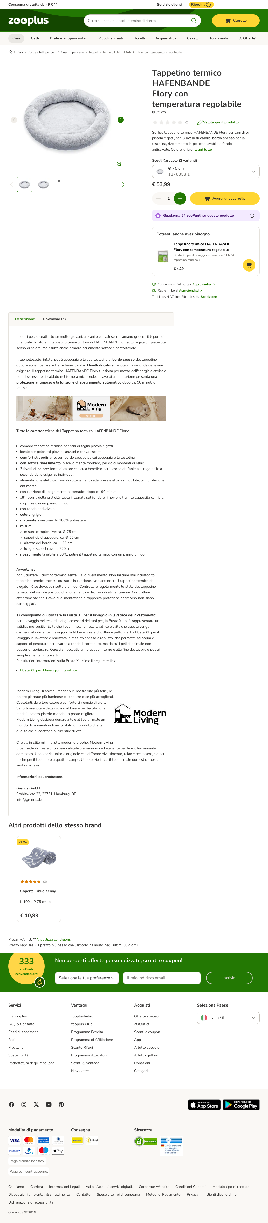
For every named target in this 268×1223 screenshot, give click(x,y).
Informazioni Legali (64, 1186)
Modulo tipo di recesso (230, 1186)
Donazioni (142, 1063)
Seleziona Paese (212, 1005)
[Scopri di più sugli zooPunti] (252, 215)
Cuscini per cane (72, 52)
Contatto (83, 1194)
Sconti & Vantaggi (85, 1063)
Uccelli (139, 38)
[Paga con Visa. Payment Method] (14, 1141)
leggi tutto (203, 149)
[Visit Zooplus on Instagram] (24, 1104)
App (137, 1039)
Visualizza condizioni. (54, 939)
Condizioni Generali (190, 1186)
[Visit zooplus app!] (204, 1109)
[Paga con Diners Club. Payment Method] (58, 1141)
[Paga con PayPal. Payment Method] (29, 1152)
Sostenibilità (18, 1055)
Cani (16, 38)
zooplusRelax (82, 1016)
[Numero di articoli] (169, 198)
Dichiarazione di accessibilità (30, 1202)
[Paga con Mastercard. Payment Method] (29, 1141)
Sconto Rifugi (82, 1047)
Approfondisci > (203, 284)
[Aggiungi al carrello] (225, 198)
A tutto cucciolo (147, 1047)
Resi (11, 1039)
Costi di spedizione (23, 1031)
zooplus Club (81, 1024)
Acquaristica (165, 38)
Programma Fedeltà (87, 1031)
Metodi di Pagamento (163, 1194)
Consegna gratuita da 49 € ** (32, 4)
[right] (121, 120)
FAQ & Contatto (21, 1024)
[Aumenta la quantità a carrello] (180, 198)
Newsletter (80, 1070)
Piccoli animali (110, 38)
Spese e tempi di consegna (118, 1194)
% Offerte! (247, 38)
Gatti (35, 38)
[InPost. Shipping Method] (92, 1141)
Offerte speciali (146, 1016)
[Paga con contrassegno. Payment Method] (29, 1171)
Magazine (15, 1047)
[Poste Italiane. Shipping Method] (77, 1141)
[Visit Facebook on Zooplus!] (11, 1104)
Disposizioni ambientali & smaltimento (39, 1194)
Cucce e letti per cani (42, 52)
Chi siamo (16, 1186)
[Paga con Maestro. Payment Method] (43, 1152)
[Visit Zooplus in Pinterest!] (61, 1104)
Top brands (218, 38)
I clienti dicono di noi (220, 1194)
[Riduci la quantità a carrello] (158, 198)
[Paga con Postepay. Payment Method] (14, 1152)
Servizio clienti (169, 4)
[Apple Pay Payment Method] (58, 1152)
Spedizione (209, 297)
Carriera (36, 1186)
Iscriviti (229, 977)
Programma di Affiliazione (92, 1039)
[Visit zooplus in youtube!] (49, 1104)
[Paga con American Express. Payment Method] (43, 1141)
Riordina (201, 5)
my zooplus (17, 1016)
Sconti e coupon (147, 1031)
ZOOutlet (141, 1024)
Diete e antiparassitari (69, 38)
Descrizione (25, 318)
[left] (14, 120)
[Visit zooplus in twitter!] (36, 1104)
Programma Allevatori (89, 1055)
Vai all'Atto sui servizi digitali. (109, 1186)
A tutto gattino (146, 1055)
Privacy (192, 1194)
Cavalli (193, 38)
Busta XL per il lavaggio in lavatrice (48, 670)
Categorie (141, 1070)
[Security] (145, 1142)
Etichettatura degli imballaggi (31, 1063)
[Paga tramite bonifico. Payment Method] (27, 1161)
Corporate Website (154, 1186)
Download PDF (55, 318)
